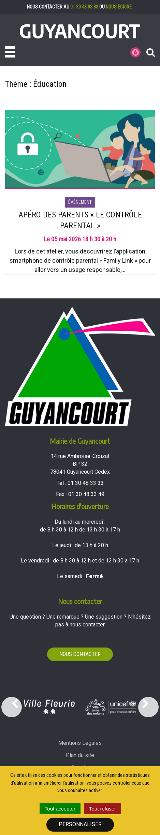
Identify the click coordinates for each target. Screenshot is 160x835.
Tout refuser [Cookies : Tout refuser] (102, 809)
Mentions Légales (80, 743)
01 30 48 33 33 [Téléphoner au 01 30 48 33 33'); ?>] (86, 483)
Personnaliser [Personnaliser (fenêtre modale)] (80, 824)
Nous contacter (80, 654)
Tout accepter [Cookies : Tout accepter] (60, 809)
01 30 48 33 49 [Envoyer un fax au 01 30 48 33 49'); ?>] (86, 494)
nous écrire (119, 7)
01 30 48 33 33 (84, 7)
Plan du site (80, 755)
